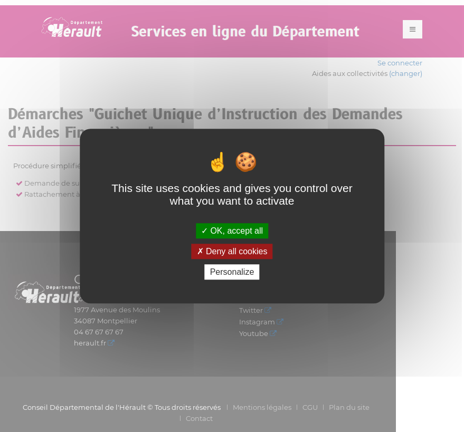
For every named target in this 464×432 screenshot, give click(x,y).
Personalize (232, 271)
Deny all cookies (232, 251)
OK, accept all (232, 230)
